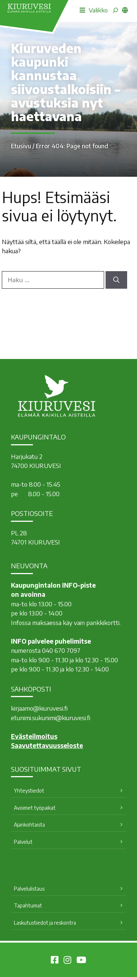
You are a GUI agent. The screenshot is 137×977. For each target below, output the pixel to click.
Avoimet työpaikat (35, 808)
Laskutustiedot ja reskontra (45, 923)
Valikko (94, 10)
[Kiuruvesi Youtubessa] (81, 961)
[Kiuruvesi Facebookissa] (54, 961)
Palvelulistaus (29, 889)
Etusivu (21, 146)
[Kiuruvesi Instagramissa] (67, 961)
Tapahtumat (28, 905)
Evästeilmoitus (34, 736)
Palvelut (23, 842)
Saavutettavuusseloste (47, 745)
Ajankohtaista (29, 824)
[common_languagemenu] (125, 10)
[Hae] (116, 280)
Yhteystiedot (29, 790)
